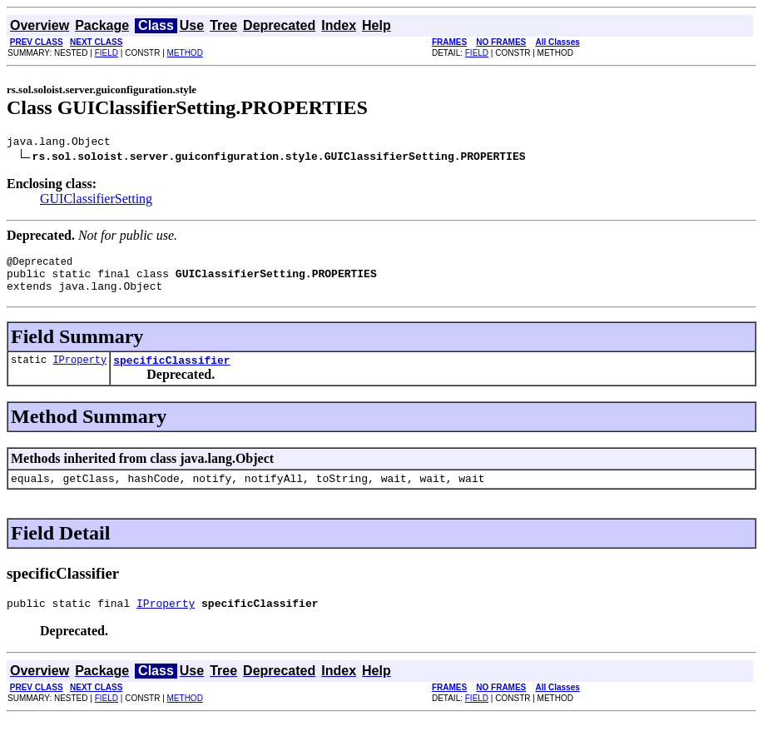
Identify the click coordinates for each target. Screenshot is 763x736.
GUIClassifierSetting (96, 201)
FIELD (106, 52)
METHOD (185, 52)
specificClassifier (171, 372)
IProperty (79, 372)
